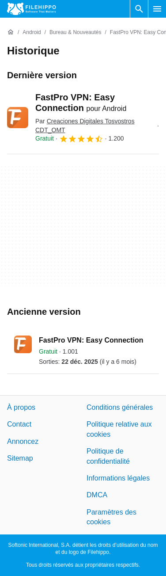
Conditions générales (120, 407)
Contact (19, 424)
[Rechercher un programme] (139, 9)
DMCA (97, 495)
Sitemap (20, 458)
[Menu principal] (157, 9)
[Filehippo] (31, 9)
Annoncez (22, 441)
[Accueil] (10, 32)
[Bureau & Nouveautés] (75, 32)
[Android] (32, 32)
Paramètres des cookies (111, 516)
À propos (21, 407)
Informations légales (118, 478)
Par (85, 126)
